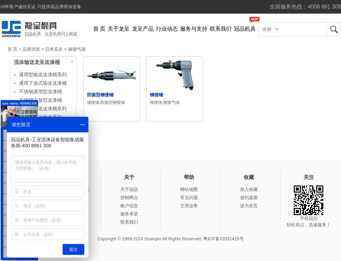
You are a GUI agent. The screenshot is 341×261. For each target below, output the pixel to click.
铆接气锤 (77, 49)
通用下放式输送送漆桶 (43, 83)
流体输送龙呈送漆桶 (37, 62)
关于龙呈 (119, 29)
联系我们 (221, 29)
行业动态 (167, 29)
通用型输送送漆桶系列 (43, 74)
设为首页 (249, 205)
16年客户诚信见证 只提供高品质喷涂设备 (40, 6)
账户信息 (129, 205)
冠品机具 (245, 29)
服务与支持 (193, 29)
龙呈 (334, 29)
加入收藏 (249, 189)
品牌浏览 (31, 49)
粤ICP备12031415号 (223, 238)
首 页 (99, 29)
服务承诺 (129, 213)
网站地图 (189, 189)
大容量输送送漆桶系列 (43, 108)
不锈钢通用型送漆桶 (40, 91)
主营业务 (189, 205)
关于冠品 (129, 189)
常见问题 (189, 197)
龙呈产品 (143, 29)
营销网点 (129, 197)
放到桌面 (249, 197)
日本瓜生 (54, 49)
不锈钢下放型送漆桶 (40, 100)
